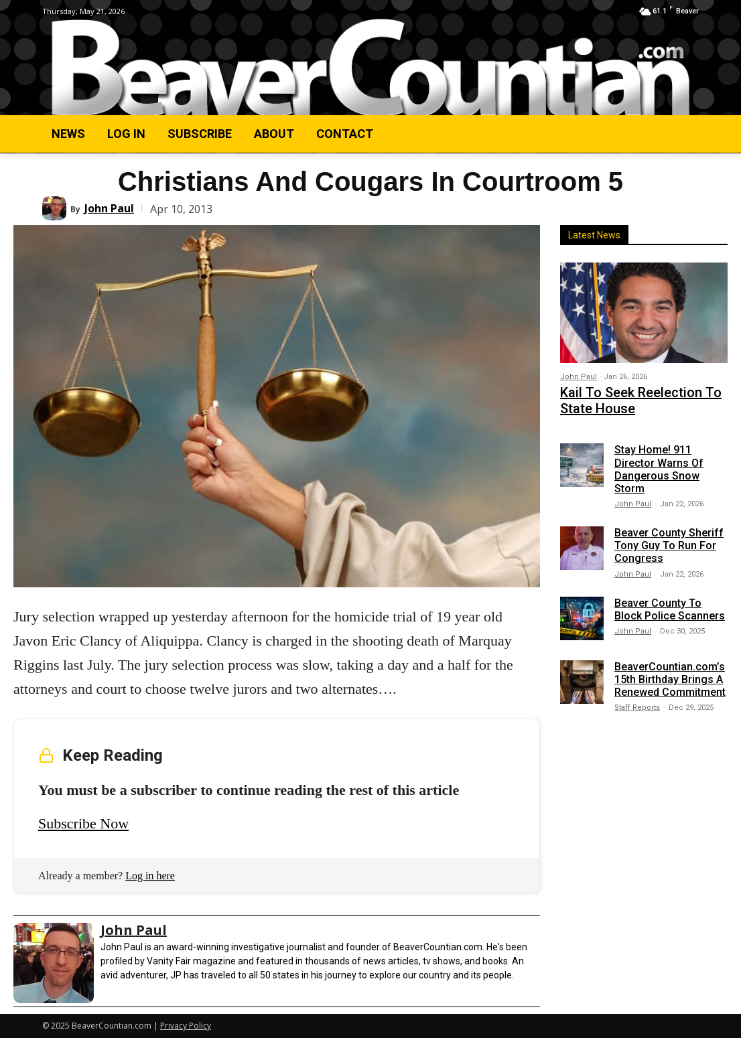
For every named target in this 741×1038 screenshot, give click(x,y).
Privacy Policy (185, 1025)
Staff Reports (637, 701)
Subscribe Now (83, 823)
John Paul (109, 208)
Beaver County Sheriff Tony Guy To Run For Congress (669, 539)
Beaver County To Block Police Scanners (669, 602)
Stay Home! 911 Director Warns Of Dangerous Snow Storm (658, 463)
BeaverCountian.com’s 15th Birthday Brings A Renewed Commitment (670, 673)
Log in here (150, 875)
